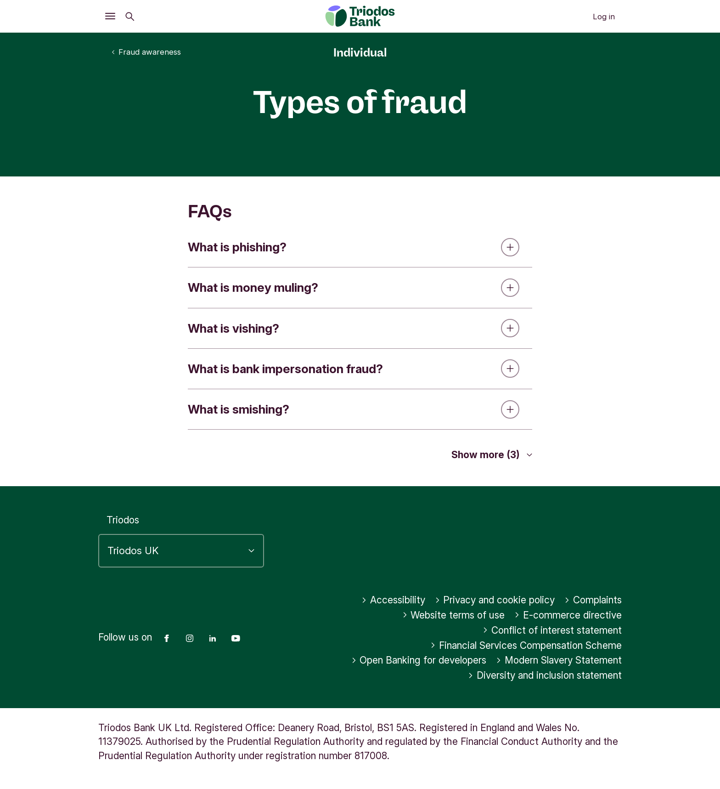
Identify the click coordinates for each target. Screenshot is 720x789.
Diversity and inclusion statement (545, 675)
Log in (604, 16)
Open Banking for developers (419, 660)
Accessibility (393, 600)
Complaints (593, 600)
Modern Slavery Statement (559, 660)
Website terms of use (453, 615)
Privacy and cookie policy (495, 600)
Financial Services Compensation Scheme (526, 645)
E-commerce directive (568, 615)
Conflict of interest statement (552, 630)
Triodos (123, 520)
